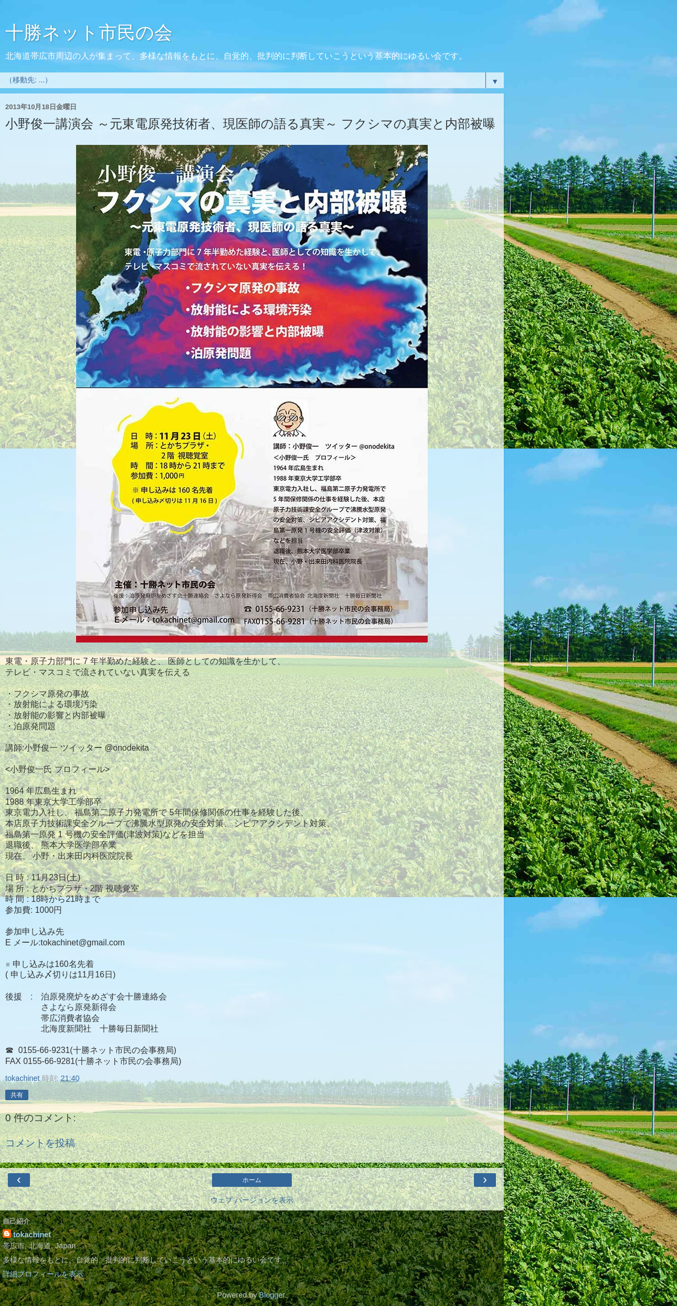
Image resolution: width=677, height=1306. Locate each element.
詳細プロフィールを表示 (43, 1274)
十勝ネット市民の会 (89, 33)
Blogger (272, 1295)
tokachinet (32, 1234)
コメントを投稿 (40, 1143)
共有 (16, 1095)
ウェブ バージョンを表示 (251, 1200)
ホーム (251, 1180)
